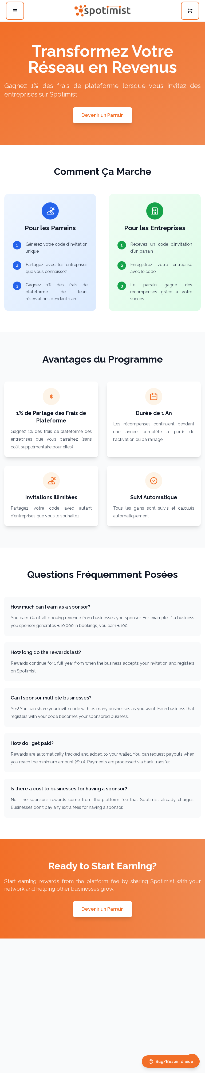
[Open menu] (14, 10)
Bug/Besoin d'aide (170, 1061)
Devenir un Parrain (102, 115)
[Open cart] (190, 10)
